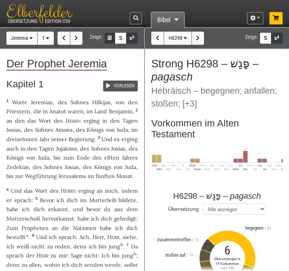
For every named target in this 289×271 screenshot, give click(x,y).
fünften (105, 176)
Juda (122, 129)
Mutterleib (102, 200)
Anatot (57, 111)
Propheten (35, 227)
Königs (95, 129)
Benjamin (120, 111)
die (37, 111)
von (120, 102)
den (20, 120)
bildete (127, 200)
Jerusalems (72, 176)
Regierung (81, 139)
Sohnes (79, 102)
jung (114, 246)
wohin (52, 264)
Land (100, 111)
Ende (83, 157)
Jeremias (42, 102)
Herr (98, 237)
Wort (45, 120)
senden (93, 264)
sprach (23, 200)
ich (93, 246)
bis (57, 157)
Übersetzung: (184, 209)
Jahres (130, 157)
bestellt (16, 237)
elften (111, 157)
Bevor (47, 200)
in (104, 120)
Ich (106, 255)
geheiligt (125, 218)
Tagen (130, 120)
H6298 (178, 38)
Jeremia (22, 38)
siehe (129, 237)
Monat (124, 176)
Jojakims (66, 148)
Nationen (84, 227)
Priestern (18, 111)
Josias (13, 129)
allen (35, 264)
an (9, 120)
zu (53, 255)
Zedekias (17, 167)
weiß (23, 246)
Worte (19, 102)
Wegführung (41, 176)
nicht (38, 246)
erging (92, 120)
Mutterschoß (23, 218)
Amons (64, 129)
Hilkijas (101, 102)
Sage (76, 255)
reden (62, 246)
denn (80, 246)
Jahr (45, 139)
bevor (93, 209)
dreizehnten (22, 139)
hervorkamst (58, 218)
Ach (84, 237)
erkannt (58, 209)
